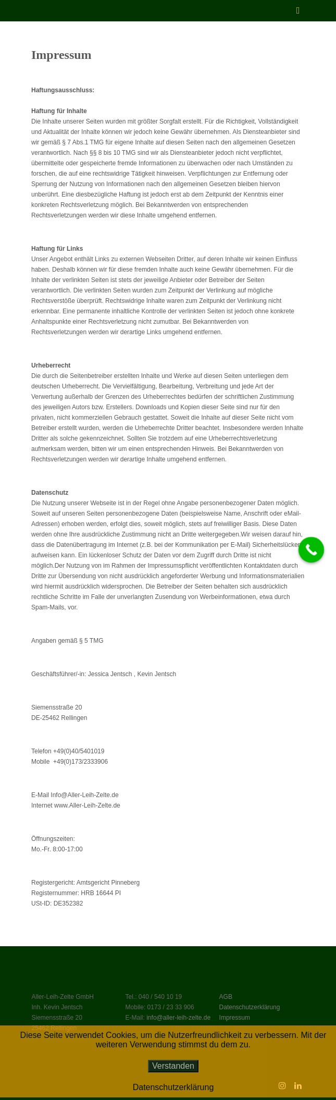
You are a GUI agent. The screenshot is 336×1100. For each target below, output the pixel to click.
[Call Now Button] (311, 550)
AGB (225, 996)
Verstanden (173, 1065)
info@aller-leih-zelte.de (178, 1017)
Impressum (234, 1017)
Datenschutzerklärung (249, 1007)
